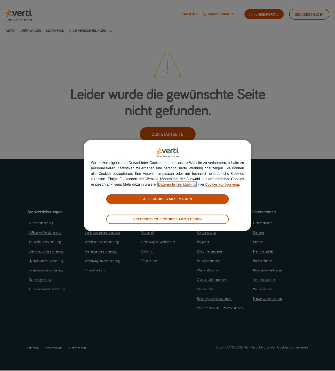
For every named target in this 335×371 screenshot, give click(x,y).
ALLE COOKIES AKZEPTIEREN (167, 201)
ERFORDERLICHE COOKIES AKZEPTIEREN (167, 221)
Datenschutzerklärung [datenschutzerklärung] (195, 182)
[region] (167, 185)
